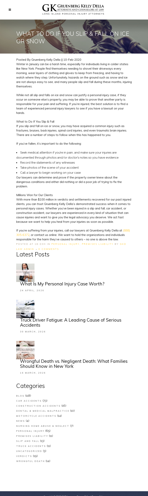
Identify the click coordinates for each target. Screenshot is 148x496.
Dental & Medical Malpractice (42, 411)
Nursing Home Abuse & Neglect (42, 426)
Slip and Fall (27, 441)
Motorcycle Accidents (36, 416)
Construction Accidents (38, 406)
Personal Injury (65, 244)
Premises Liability (98, 244)
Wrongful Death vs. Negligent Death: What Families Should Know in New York (74, 363)
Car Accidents (29, 401)
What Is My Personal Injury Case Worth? (62, 284)
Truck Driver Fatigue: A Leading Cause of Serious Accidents (70, 322)
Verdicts (24, 456)
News (20, 421)
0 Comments (49, 249)
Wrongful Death (30, 461)
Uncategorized (29, 451)
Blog (20, 395)
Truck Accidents (31, 446)
